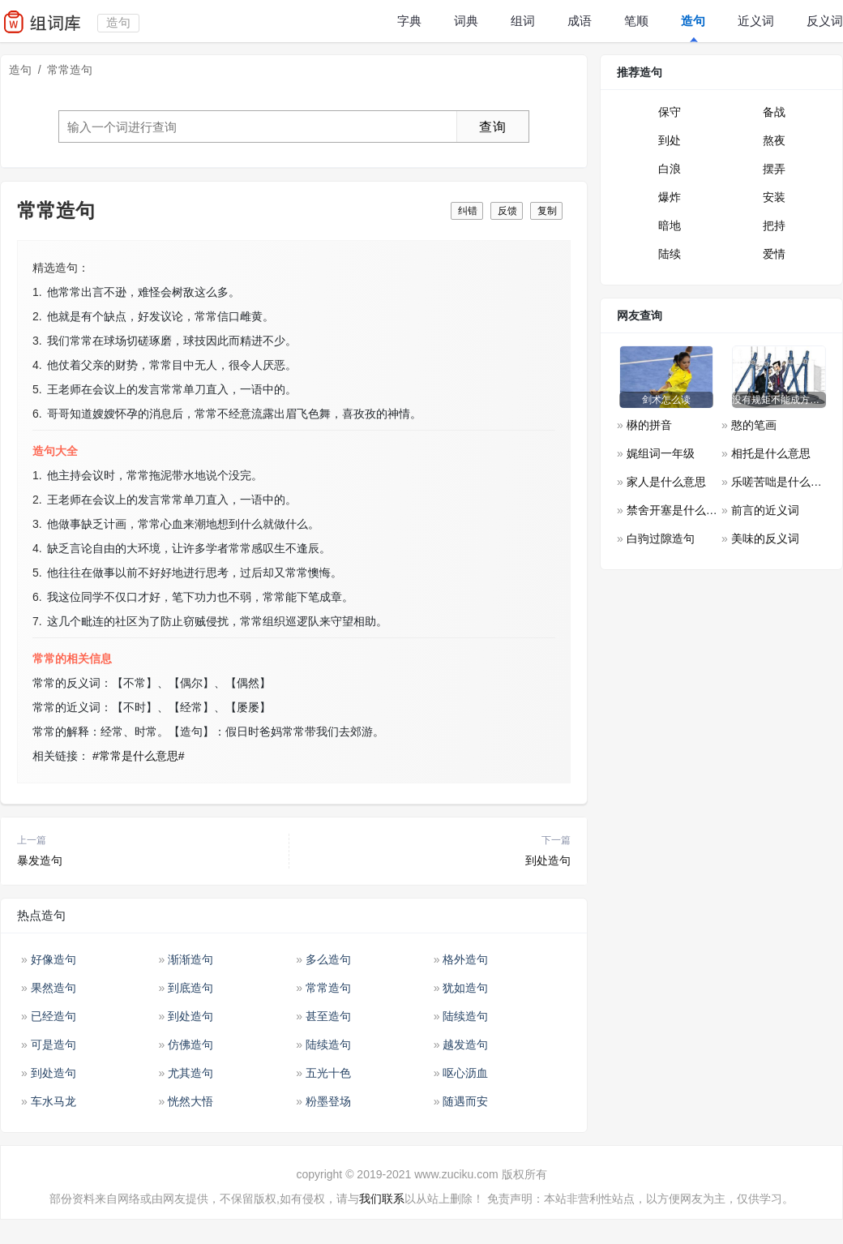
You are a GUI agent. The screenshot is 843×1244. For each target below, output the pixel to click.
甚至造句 (328, 1016)
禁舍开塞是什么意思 (678, 510)
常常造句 (328, 987)
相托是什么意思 (771, 453)
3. (37, 340)
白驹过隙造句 (661, 538)
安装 (774, 197)
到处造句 (548, 860)
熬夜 (774, 140)
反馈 (507, 211)
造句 (693, 21)
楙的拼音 (649, 424)
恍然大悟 (190, 1101)
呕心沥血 (465, 1072)
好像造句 (53, 959)
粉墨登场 (328, 1101)
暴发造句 (39, 860)
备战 (774, 111)
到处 (669, 140)
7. (37, 621)
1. (37, 291)
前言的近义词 (765, 510)
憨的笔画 (754, 424)
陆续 (669, 253)
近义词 (756, 21)
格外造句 (465, 959)
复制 (547, 211)
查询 (493, 127)
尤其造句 (190, 1072)
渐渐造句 (190, 959)
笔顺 (636, 21)
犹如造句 (465, 987)
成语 (579, 21)
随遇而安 (465, 1101)
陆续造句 (465, 1016)
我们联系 (381, 1198)
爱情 (774, 253)
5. (37, 389)
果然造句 (53, 987)
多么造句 (328, 959)
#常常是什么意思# (138, 755)
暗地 (669, 225)
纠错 (467, 211)
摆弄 (774, 168)
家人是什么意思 (666, 481)
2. (37, 316)
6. (37, 413)
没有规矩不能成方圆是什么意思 (779, 399)
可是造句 (53, 1044)
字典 (409, 21)
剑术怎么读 (666, 399)
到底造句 (190, 987)
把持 (774, 225)
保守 (669, 111)
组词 (523, 21)
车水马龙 (53, 1101)
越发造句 (465, 1044)
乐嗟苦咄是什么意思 (782, 481)
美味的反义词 (765, 538)
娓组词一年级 (661, 453)
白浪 (669, 168)
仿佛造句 (190, 1044)
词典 (466, 21)
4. (37, 364)
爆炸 (669, 197)
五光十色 (328, 1072)
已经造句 (53, 1016)
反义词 (825, 21)
